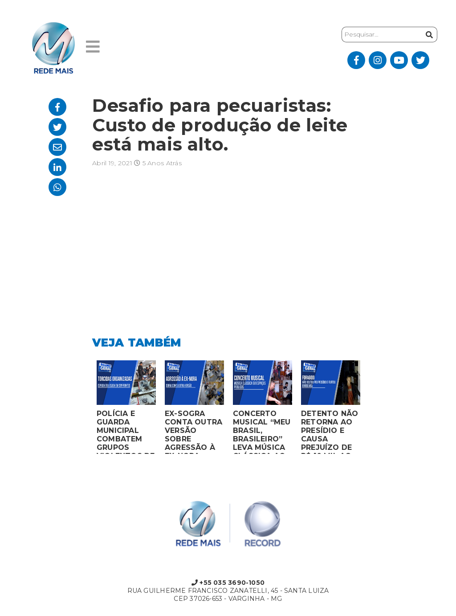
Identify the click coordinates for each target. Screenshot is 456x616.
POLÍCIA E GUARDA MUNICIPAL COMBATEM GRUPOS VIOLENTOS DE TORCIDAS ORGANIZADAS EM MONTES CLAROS (126, 431)
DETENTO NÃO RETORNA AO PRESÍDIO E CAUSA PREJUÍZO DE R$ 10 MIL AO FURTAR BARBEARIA (329, 431)
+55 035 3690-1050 (228, 583)
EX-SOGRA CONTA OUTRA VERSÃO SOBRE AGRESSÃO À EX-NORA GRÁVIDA (193, 431)
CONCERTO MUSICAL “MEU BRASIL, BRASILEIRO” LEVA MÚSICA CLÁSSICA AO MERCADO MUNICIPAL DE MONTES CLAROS (262, 431)
